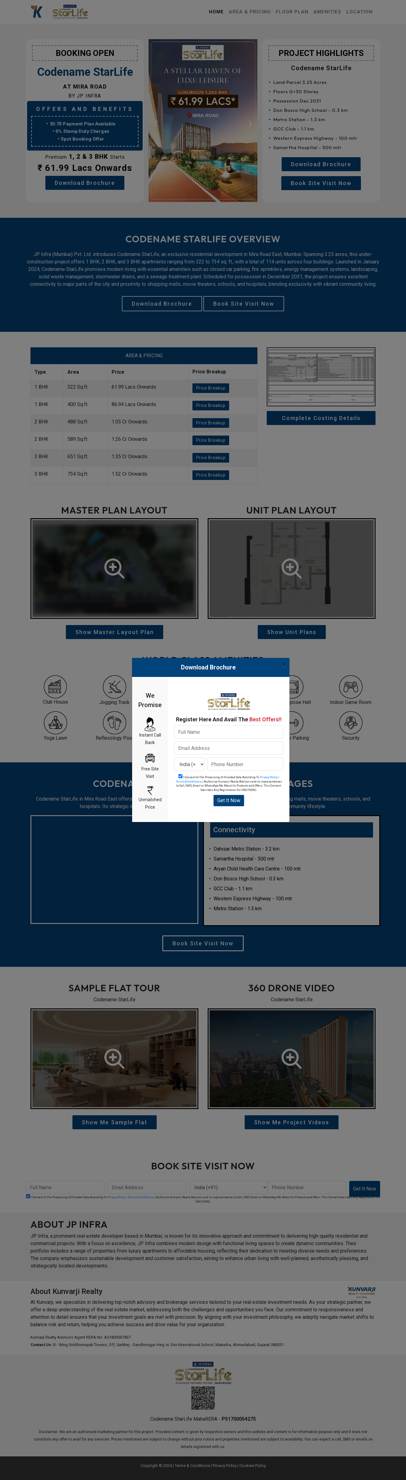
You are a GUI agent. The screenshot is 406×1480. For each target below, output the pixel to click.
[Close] (284, 665)
